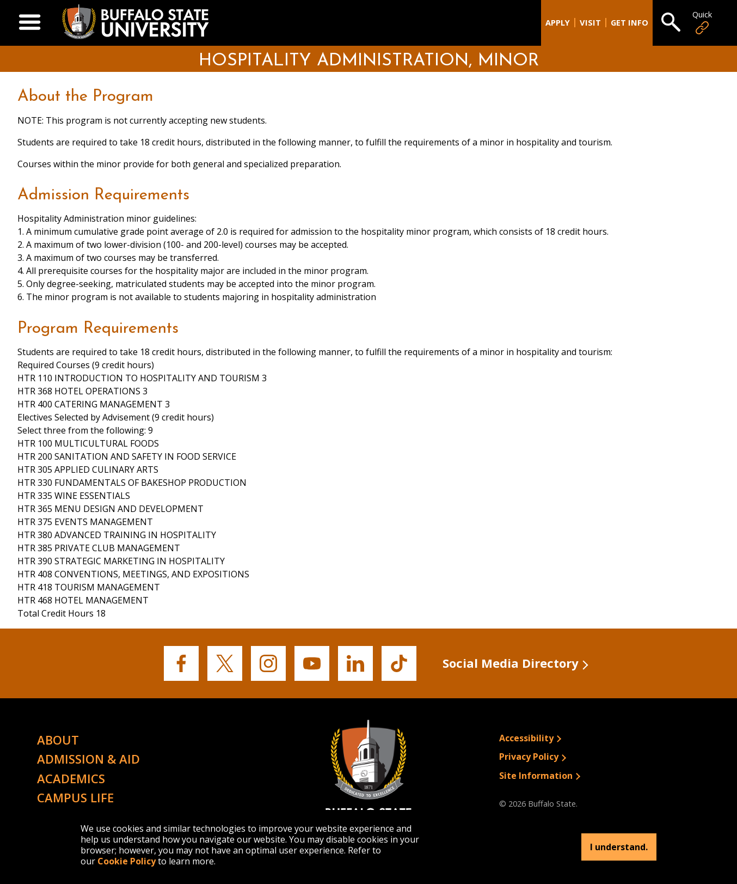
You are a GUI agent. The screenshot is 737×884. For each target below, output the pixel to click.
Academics (71, 778)
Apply (557, 22)
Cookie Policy (126, 861)
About (58, 739)
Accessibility (526, 738)
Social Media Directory (511, 663)
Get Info (629, 22)
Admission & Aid (88, 759)
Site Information (536, 776)
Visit (590, 22)
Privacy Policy (528, 757)
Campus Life (75, 797)
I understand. (619, 847)
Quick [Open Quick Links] (702, 22)
